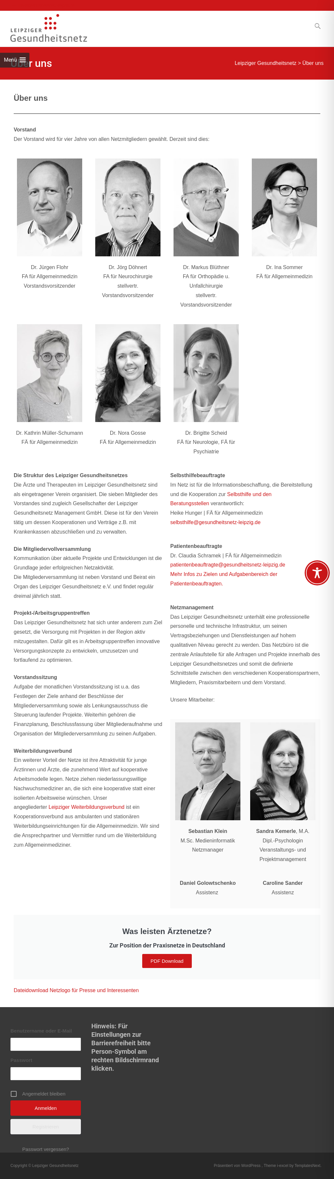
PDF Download (167, 961)
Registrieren (46, 1126)
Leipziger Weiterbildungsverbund (87, 807)
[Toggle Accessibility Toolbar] (317, 573)
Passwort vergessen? (45, 1149)
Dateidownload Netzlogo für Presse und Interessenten (76, 990)
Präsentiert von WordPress (238, 1165)
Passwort (21, 1060)
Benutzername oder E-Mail (41, 1031)
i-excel (283, 1165)
